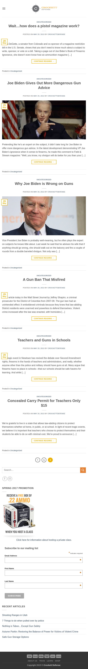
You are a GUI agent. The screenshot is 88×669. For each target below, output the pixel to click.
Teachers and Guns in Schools (43, 340)
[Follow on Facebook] (4, 478)
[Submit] (83, 470)
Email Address (43, 556)
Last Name (43, 581)
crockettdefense (56, 34)
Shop (57, 661)
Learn (50, 661)
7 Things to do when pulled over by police (23, 620)
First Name (43, 569)
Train (42, 661)
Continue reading (44, 61)
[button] (4, 8)
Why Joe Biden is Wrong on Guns (44, 184)
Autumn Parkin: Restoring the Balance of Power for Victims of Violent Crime (40, 631)
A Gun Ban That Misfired (44, 280)
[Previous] (37, 460)
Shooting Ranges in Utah (14, 615)
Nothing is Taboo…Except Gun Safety (21, 626)
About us (32, 661)
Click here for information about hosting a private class (43, 540)
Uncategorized (44, 22)
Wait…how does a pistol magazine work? (44, 26)
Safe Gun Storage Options (15, 637)
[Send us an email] (10, 478)
